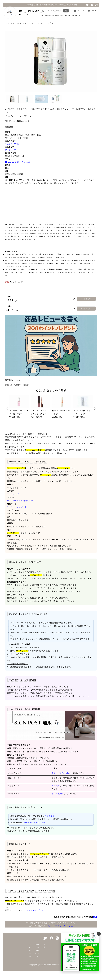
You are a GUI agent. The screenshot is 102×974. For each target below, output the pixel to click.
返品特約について (13, 380)
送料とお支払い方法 (60, 773)
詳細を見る (49, 816)
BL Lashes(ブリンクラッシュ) (24, 23)
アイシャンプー (11, 150)
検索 (66, 11)
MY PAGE (81, 11)
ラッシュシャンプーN (16, 507)
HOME (8, 23)
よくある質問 (57, 794)
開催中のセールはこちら (34, 822)
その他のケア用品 (12, 144)
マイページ (30, 950)
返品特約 (55, 786)
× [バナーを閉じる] (98, 933)
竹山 (95, 917)
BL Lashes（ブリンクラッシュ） (21, 501)
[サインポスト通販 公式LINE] (80, 952)
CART (94, 11)
